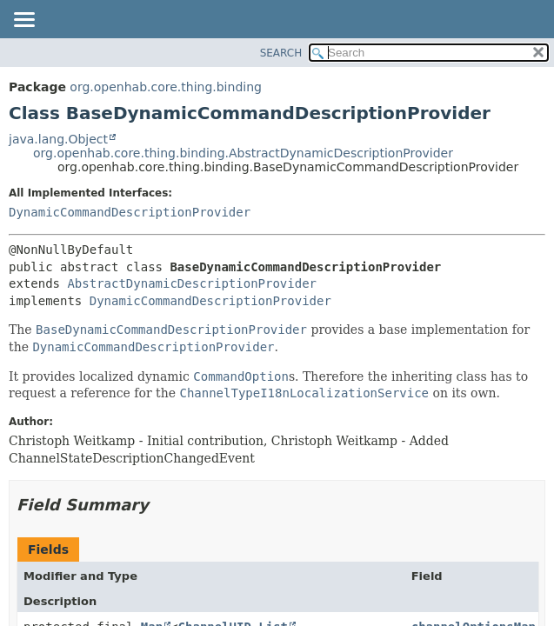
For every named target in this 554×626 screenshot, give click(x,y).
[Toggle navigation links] (23, 21)
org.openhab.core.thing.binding (166, 87)
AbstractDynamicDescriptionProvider (192, 283)
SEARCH (281, 53)
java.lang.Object (58, 139)
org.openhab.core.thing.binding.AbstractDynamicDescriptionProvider (243, 153)
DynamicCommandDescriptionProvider (129, 212)
